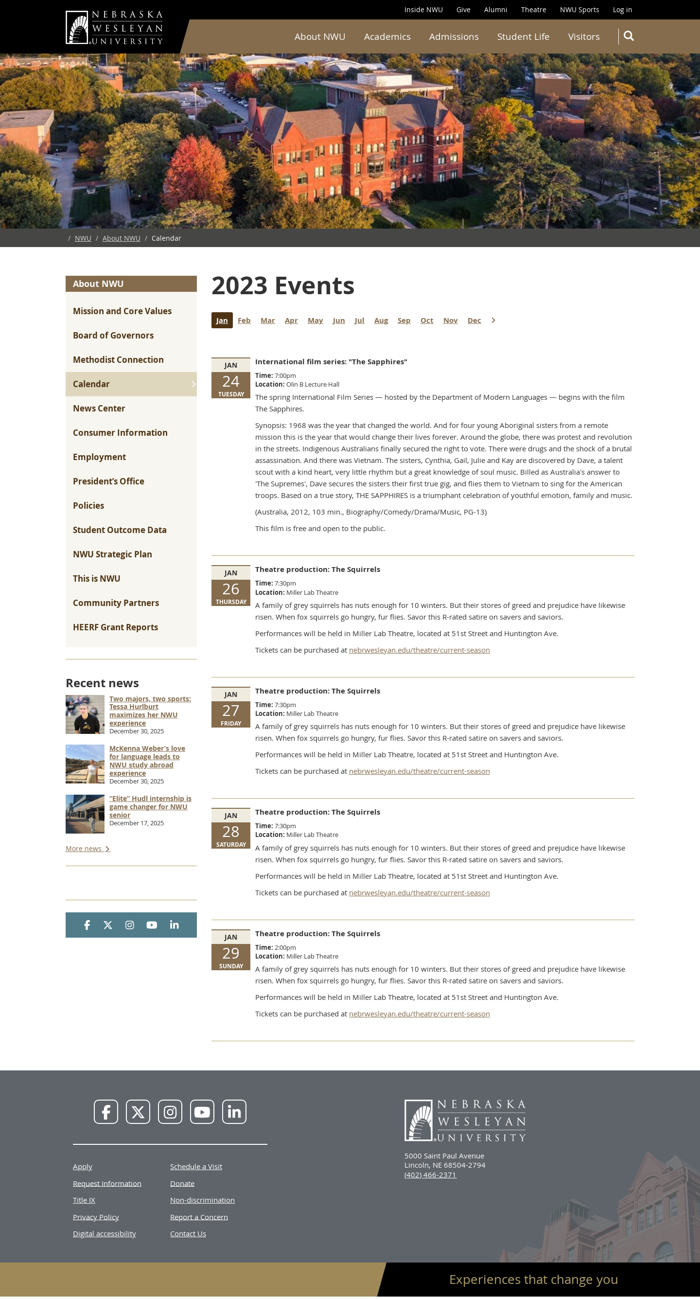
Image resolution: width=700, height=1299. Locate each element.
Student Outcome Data (120, 529)
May (318, 320)
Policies (88, 505)
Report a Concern (199, 1216)
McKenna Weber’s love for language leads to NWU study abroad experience (147, 760)
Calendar (91, 384)
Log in (622, 9)
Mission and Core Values (122, 311)
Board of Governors (113, 335)
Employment (99, 457)
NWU (83, 238)
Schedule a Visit (196, 1166)
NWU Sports (579, 9)
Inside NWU (423, 9)
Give (463, 9)
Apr (294, 320)
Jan (224, 320)
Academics (387, 36)
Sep (407, 320)
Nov (453, 320)
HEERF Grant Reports (115, 627)
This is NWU (97, 578)
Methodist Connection (118, 359)
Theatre (533, 9)
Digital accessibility (104, 1233)
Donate (182, 1183)
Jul (362, 320)
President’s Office (108, 481)
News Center (99, 408)
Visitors (584, 36)
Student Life (523, 36)
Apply (82, 1166)
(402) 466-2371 (430, 1174)
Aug (383, 320)
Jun (341, 320)
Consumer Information (120, 432)
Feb (247, 320)
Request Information (107, 1183)
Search (631, 38)
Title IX (84, 1200)
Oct (429, 320)
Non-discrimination (202, 1200)
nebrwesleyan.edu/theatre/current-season (419, 650)
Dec (477, 320)
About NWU (320, 36)
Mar (270, 320)
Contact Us (188, 1233)
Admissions (454, 36)
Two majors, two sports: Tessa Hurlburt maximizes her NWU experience (150, 711)
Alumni (496, 9)
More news (85, 848)
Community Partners (116, 602)
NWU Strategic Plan (112, 554)
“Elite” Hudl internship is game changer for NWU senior (150, 806)
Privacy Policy (96, 1216)
